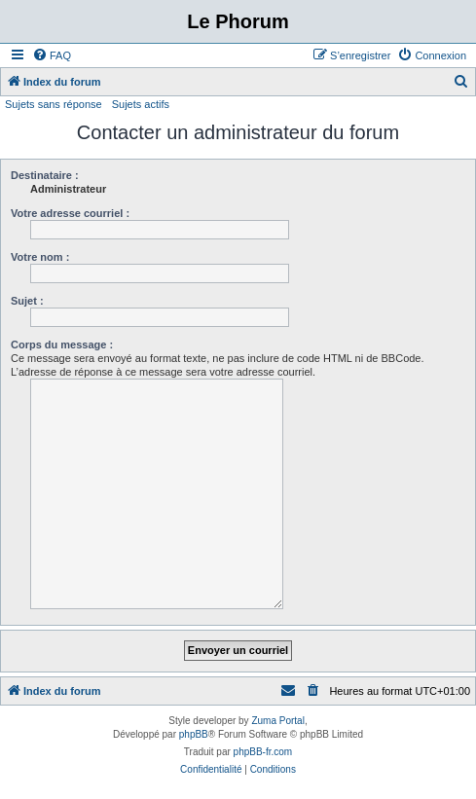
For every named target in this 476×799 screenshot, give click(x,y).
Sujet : (27, 301)
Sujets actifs (140, 104)
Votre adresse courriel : (70, 213)
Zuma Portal (277, 720)
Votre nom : (40, 257)
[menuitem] (51, 55)
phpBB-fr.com (263, 751)
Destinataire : (45, 175)
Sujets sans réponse (53, 104)
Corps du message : (62, 344)
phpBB (193, 734)
